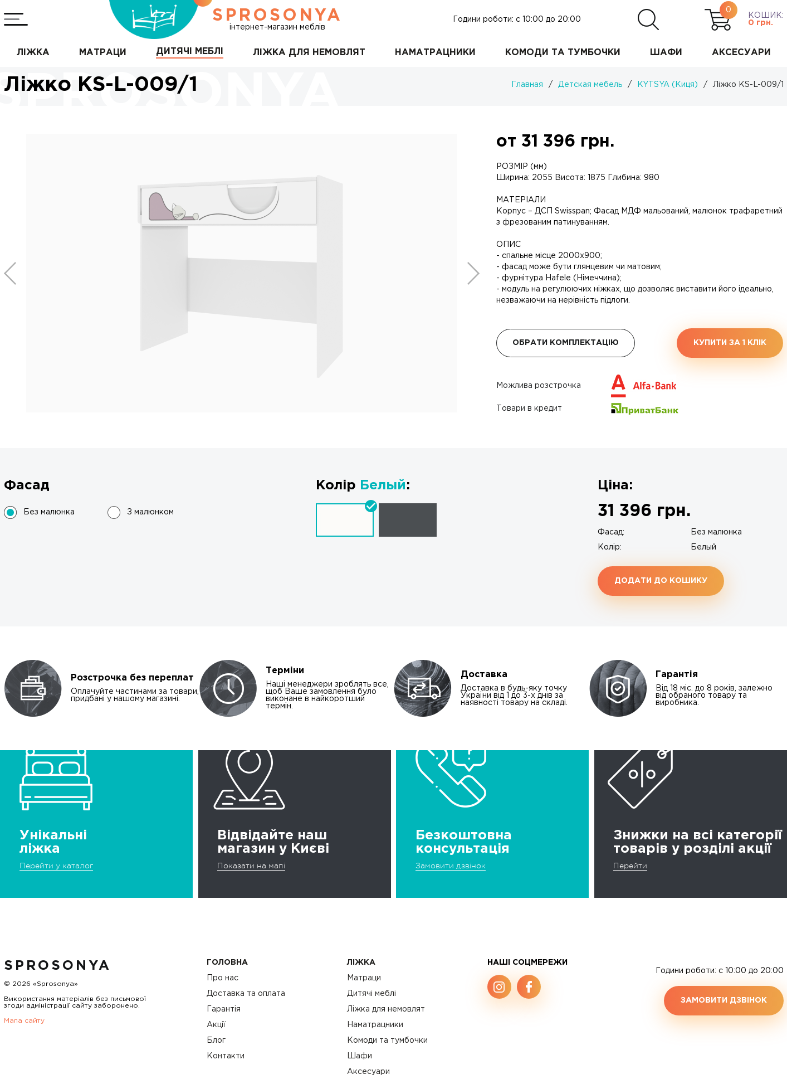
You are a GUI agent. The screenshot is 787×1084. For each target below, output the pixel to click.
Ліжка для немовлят (386, 1009)
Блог (216, 1040)
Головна (227, 962)
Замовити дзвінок (451, 865)
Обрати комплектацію (565, 342)
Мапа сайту (24, 1021)
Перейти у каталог (56, 865)
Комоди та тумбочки (387, 1040)
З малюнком (150, 512)
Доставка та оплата (246, 993)
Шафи (359, 1056)
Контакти (226, 1056)
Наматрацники (375, 1025)
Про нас (222, 978)
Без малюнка (49, 512)
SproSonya (57, 966)
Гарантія (224, 1009)
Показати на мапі (251, 865)
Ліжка (361, 962)
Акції (216, 1025)
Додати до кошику (660, 580)
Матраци (364, 978)
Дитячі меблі (371, 993)
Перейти (630, 865)
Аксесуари (368, 1071)
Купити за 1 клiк (729, 342)
